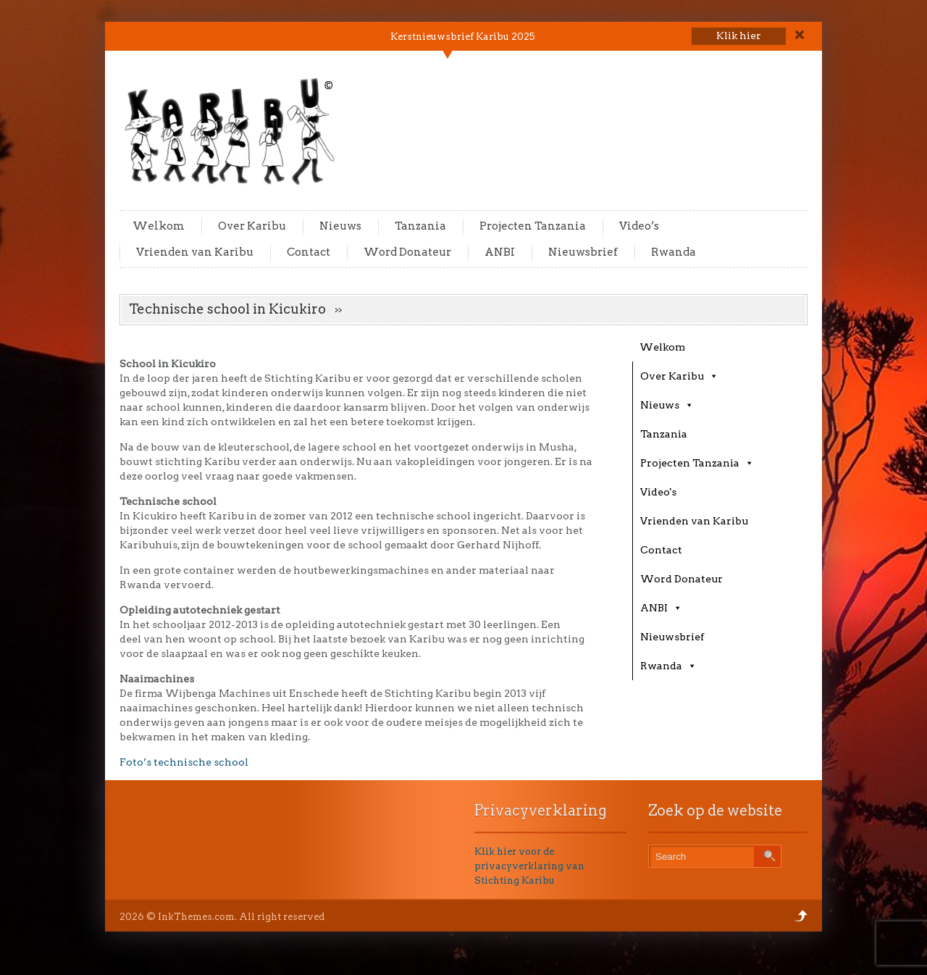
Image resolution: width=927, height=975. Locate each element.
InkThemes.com (196, 916)
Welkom (159, 226)
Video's (658, 492)
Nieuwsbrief (583, 252)
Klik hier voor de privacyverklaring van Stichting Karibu (529, 866)
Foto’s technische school (183, 762)
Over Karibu (252, 226)
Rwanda (673, 252)
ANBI (500, 252)
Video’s (639, 226)
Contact (308, 252)
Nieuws (340, 226)
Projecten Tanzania (532, 226)
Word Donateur (407, 252)
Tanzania (420, 226)
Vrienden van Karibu (194, 252)
